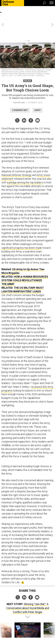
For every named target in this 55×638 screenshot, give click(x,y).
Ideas (27, 65)
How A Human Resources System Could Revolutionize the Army (24, 264)
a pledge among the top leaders (25, 166)
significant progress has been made (21, 231)
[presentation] (3, 617)
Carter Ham (19, 87)
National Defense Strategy (16, 159)
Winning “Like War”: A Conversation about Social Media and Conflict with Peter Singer (27, 592)
